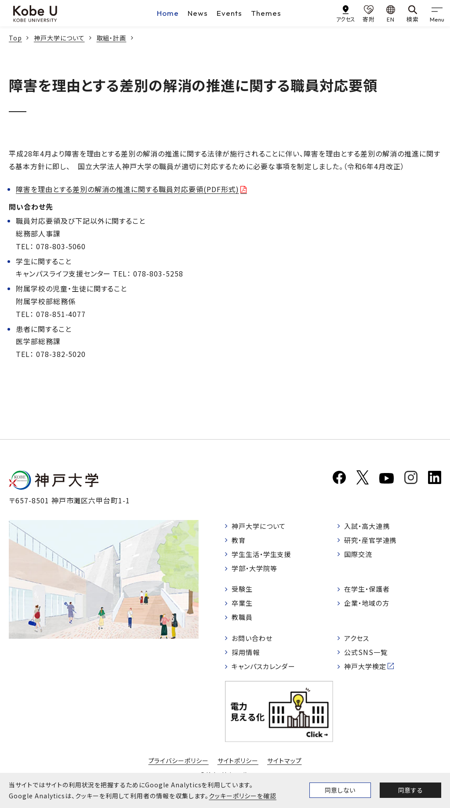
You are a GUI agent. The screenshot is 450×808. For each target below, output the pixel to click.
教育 (239, 540)
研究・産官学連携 (373, 540)
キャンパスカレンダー (266, 673)
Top (15, 37)
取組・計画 (112, 37)
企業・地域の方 (369, 607)
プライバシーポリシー (178, 767)
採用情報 (247, 658)
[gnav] (437, 13)
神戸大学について (59, 37)
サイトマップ (284, 767)
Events (229, 13)
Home (168, 13)
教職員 (243, 621)
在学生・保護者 (369, 592)
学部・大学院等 (256, 570)
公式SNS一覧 (367, 658)
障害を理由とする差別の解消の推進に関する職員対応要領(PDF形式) (127, 189)
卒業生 (243, 607)
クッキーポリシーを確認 (242, 795)
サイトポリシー (238, 767)
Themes (266, 13)
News (198, 13)
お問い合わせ (254, 643)
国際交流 (359, 555)
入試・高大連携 (369, 526)
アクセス (358, 643)
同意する (410, 790)
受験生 (243, 592)
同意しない (340, 790)
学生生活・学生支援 (264, 555)
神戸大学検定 (367, 673)
